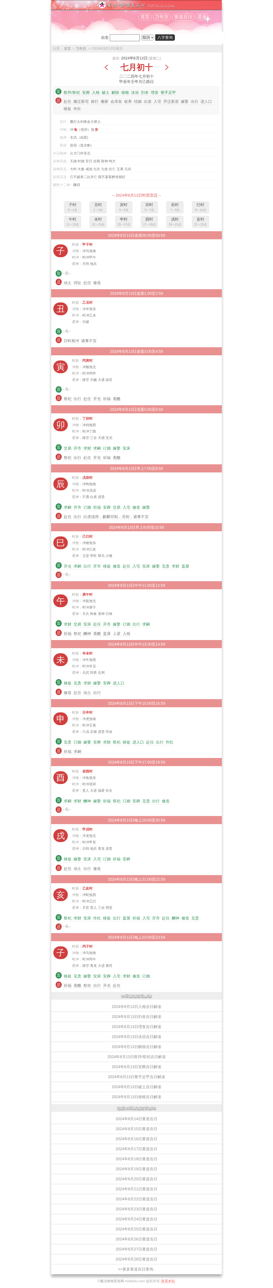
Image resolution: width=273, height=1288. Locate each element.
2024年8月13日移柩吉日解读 (136, 1097)
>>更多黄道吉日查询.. (136, 1269)
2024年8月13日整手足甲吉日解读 (136, 1077)
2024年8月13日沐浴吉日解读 (136, 1037)
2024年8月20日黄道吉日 (136, 1179)
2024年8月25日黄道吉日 (136, 1229)
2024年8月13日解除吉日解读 (136, 1047)
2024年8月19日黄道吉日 (136, 1169)
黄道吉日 (183, 16)
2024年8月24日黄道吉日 (136, 1219)
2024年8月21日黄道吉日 (136, 1189)
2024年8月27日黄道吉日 (136, 1249)
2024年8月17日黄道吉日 (136, 1149)
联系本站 (168, 1281)
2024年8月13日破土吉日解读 (136, 1087)
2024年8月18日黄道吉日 (136, 1159)
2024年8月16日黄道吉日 (136, 1139)
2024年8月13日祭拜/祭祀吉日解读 (136, 1057)
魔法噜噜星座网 (112, 1281)
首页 (145, 16)
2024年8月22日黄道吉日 (136, 1199)
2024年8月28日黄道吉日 (136, 1259)
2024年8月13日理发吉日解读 (136, 1027)
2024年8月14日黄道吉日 (136, 1119)
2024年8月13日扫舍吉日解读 (136, 1017)
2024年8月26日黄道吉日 (136, 1239)
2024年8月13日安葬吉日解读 (136, 1067)
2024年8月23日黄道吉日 (136, 1209)
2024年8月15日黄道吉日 (136, 1129)
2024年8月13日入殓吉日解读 (136, 1007)
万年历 (161, 16)
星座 (202, 16)
